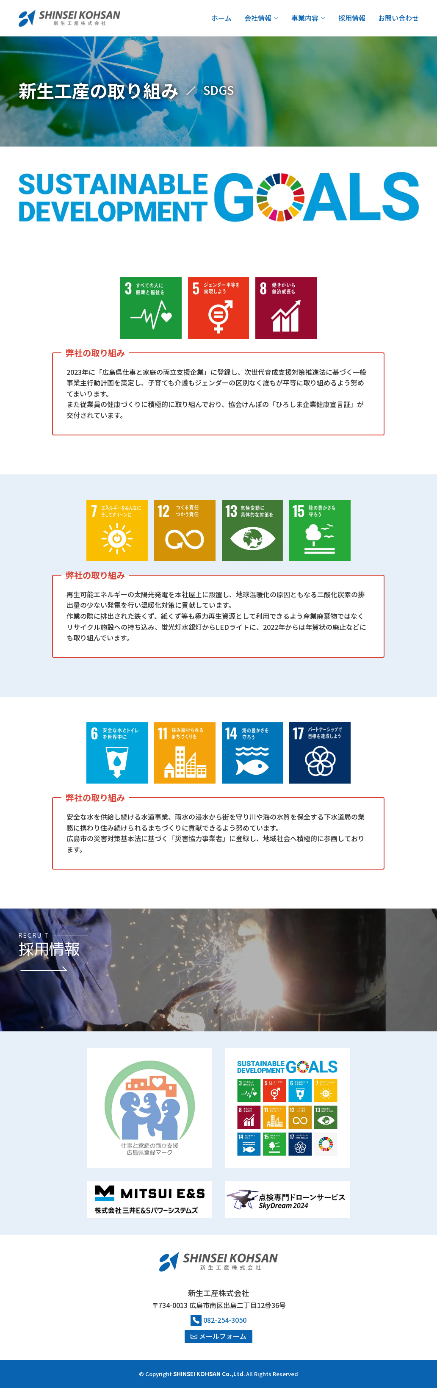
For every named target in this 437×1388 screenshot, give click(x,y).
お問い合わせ (398, 18)
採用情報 (351, 18)
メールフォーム (218, 1336)
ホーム (221, 18)
